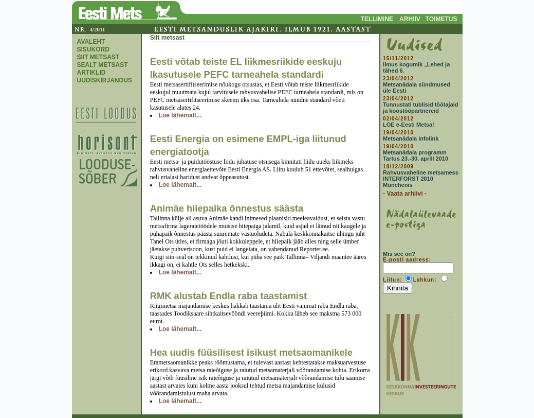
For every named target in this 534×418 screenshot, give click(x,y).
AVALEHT (91, 41)
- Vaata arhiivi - (405, 193)
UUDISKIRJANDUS (104, 80)
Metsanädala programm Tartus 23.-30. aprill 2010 (415, 155)
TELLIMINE (377, 19)
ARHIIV (409, 19)
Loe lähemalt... (180, 115)
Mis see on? (399, 254)
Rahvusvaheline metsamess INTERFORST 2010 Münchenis (420, 178)
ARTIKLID (91, 72)
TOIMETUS (441, 19)
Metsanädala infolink (410, 138)
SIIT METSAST (98, 57)
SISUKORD (93, 49)
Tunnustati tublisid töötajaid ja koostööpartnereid (420, 107)
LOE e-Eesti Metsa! (408, 124)
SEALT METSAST (102, 64)
